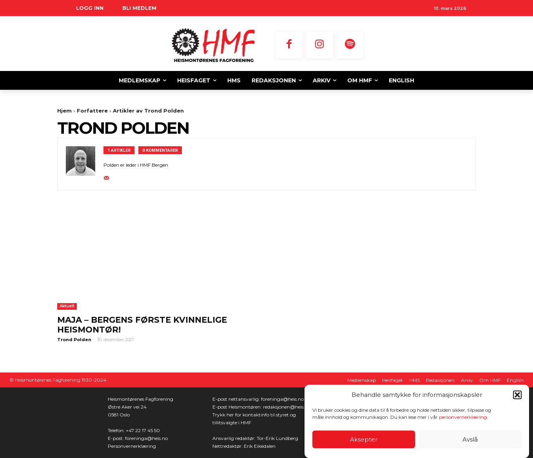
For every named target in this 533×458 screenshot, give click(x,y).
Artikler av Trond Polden (148, 110)
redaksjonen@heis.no (287, 407)
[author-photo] (84, 164)
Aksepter (363, 439)
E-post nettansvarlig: (236, 399)
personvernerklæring (463, 417)
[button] (517, 395)
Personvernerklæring (132, 446)
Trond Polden (74, 339)
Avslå (470, 439)
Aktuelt (67, 306)
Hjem (64, 110)
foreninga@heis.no (146, 438)
